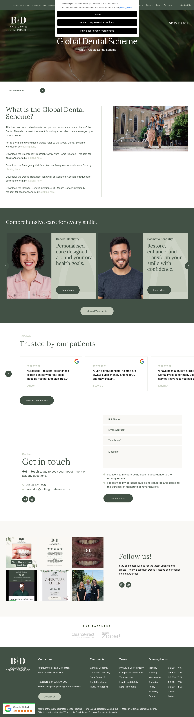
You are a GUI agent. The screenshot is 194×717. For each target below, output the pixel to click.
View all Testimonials (37, 400)
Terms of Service (105, 712)
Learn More (68, 290)
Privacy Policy (88, 712)
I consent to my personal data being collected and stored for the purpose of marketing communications (143, 484)
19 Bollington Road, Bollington (62, 670)
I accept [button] (97, 14)
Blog (158, 5)
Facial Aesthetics (99, 686)
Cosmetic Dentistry (100, 672)
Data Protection (127, 686)
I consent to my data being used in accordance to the (139, 476)
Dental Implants (98, 682)
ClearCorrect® (97, 677)
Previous (5, 265)
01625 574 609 (178, 23)
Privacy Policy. (116, 478)
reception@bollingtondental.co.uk (48, 489)
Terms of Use (126, 677)
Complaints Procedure (131, 672)
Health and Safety (128, 682)
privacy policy (126, 7)
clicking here (28, 146)
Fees (149, 5)
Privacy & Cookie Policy (131, 667)
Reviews (168, 5)
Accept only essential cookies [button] (97, 22)
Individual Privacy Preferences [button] (97, 30)
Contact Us (185, 5)
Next (188, 265)
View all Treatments (97, 311)
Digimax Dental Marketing (143, 709)
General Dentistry (99, 667)
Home (81, 49)
